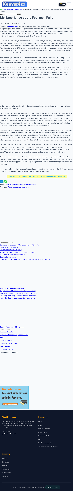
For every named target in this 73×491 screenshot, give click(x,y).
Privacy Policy (6, 472)
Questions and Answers (8, 343)
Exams (40, 425)
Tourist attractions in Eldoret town (12, 327)
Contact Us (5, 462)
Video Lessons (5, 346)
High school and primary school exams (14, 335)
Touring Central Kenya (8, 257)
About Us (5, 458)
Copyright (5, 476)
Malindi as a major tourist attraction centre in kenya (18, 293)
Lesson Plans (42, 432)
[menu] (69, 4)
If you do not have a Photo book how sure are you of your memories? (25, 259)
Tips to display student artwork (19, 187)
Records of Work (43, 436)
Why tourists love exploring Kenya (12, 255)
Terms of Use (6, 469)
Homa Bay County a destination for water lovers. (17, 298)
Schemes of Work (6, 349)
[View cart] (62, 4)
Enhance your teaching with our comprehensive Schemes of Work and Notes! (36, 176)
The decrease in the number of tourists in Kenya (17, 252)
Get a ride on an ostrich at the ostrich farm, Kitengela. (19, 245)
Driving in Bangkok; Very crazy (11, 250)
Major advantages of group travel (12, 288)
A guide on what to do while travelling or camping (18, 291)
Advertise (5, 465)
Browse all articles (6, 332)
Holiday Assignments (44, 443)
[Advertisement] (36, 91)
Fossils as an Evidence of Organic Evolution (20, 185)
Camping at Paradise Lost (9, 247)
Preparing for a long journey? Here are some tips (18, 296)
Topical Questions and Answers (48, 446)
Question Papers (6, 341)
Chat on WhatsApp (9, 434)
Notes (2, 338)
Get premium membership (13, 9)
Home (40, 421)
